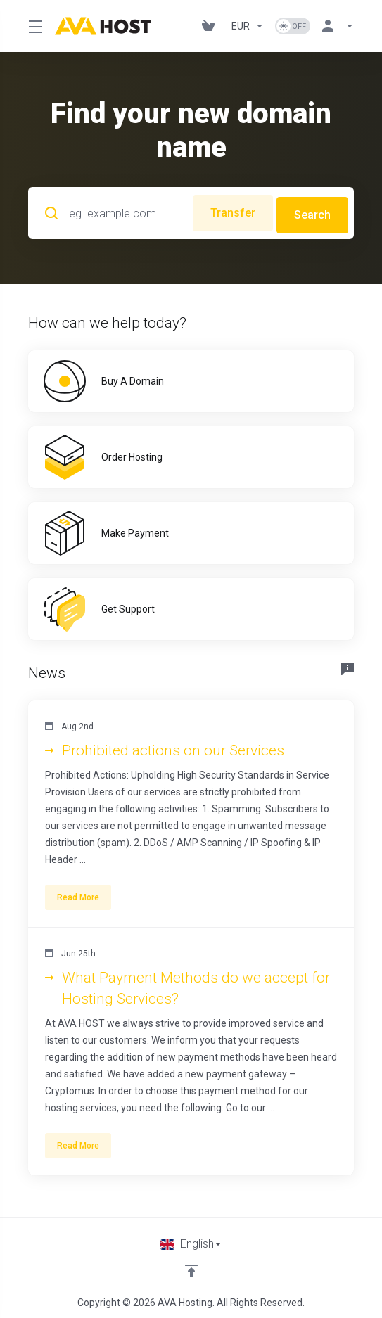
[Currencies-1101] (247, 26)
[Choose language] (191, 1240)
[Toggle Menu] (33, 26)
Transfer (228, 210)
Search (312, 210)
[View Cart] (211, 26)
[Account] (335, 26)
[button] (191, 809)
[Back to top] (191, 1267)
